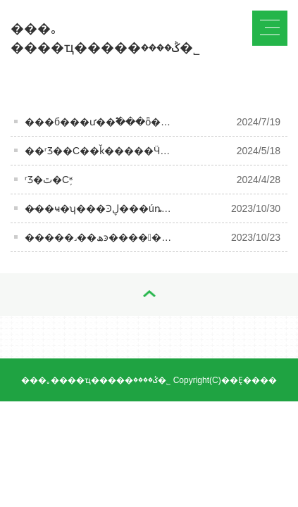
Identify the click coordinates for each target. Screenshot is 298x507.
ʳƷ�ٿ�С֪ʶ (49, 179)
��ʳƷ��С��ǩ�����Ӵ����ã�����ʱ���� (161, 150)
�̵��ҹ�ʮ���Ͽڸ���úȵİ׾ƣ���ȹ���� (140, 208)
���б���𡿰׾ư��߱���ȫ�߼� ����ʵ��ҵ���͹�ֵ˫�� (160, 121)
